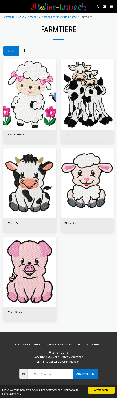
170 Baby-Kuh (12, 223)
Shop (21, 16)
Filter (11, 51)
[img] (29, 94)
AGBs (37, 361)
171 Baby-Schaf (70, 223)
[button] (5, 6)
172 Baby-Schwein (14, 312)
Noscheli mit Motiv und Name (59, 16)
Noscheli (33, 16)
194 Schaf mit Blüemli (15, 134)
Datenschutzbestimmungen (62, 361)
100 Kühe (68, 134)
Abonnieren (85, 374)
